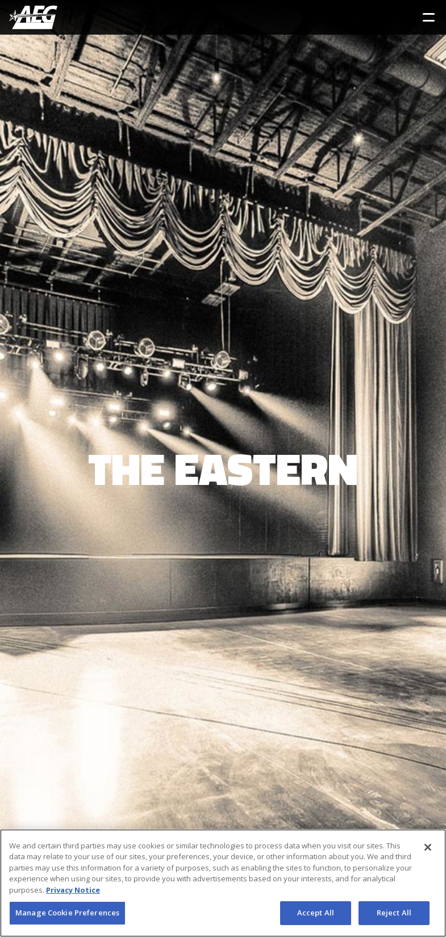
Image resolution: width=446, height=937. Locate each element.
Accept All (315, 912)
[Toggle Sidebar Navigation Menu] (428, 17)
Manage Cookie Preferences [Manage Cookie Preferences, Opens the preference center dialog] (67, 912)
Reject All (394, 912)
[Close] (427, 847)
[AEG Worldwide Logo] (33, 17)
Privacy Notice (73, 890)
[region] (223, 883)
